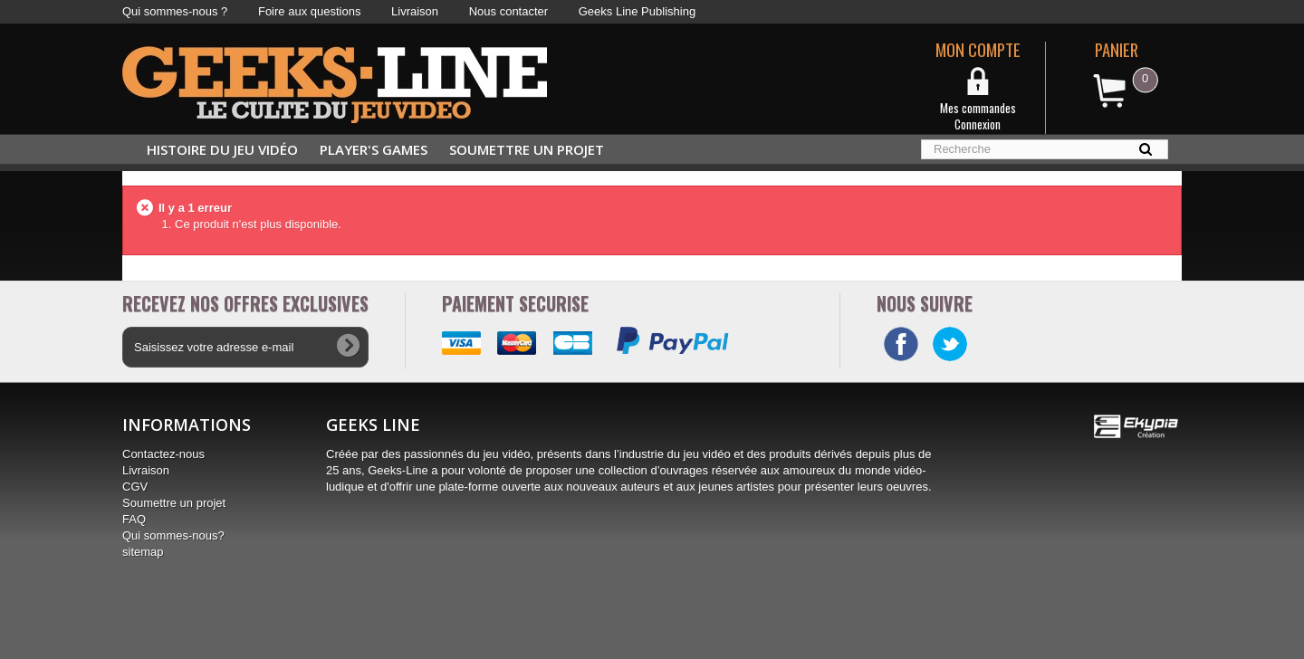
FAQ (134, 519)
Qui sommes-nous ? (174, 11)
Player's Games (373, 149)
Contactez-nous (163, 454)
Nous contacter (508, 11)
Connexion (977, 124)
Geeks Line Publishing (637, 11)
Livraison (414, 11)
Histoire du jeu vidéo (222, 149)
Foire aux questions (309, 11)
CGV (135, 486)
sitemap (143, 552)
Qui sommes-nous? (173, 535)
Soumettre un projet (526, 149)
